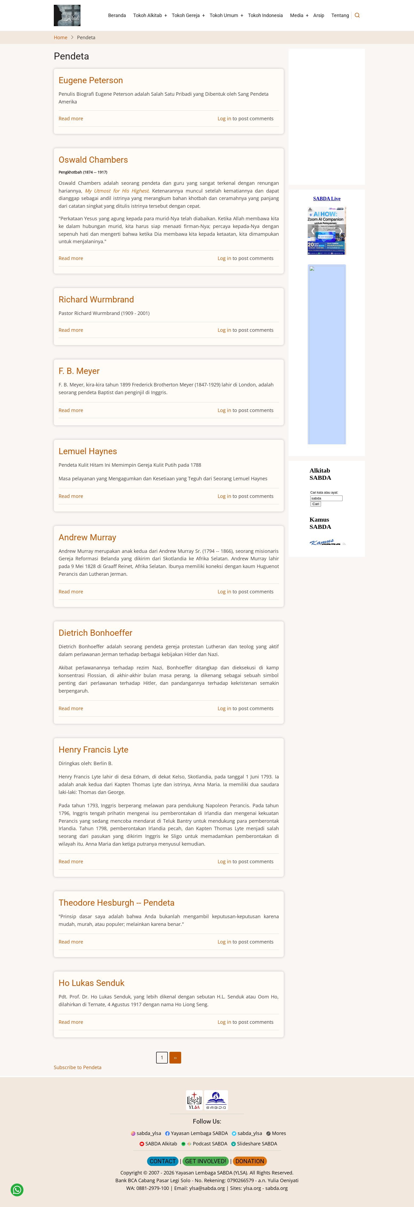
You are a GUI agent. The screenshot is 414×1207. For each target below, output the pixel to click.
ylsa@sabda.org (207, 1188)
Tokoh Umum (224, 15)
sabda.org (276, 1188)
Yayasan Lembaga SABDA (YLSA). (212, 1172)
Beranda (117, 15)
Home (60, 37)
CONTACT (163, 1161)
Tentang (340, 15)
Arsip (318, 15)
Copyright (131, 1172)
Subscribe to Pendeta (78, 1067)
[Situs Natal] (327, 117)
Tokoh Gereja (186, 15)
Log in (224, 118)
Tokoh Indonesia (265, 15)
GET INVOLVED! (205, 1161)
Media (296, 15)
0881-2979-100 (152, 1188)
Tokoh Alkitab (147, 15)
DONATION (250, 1161)
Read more (71, 118)
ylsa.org (252, 1188)
